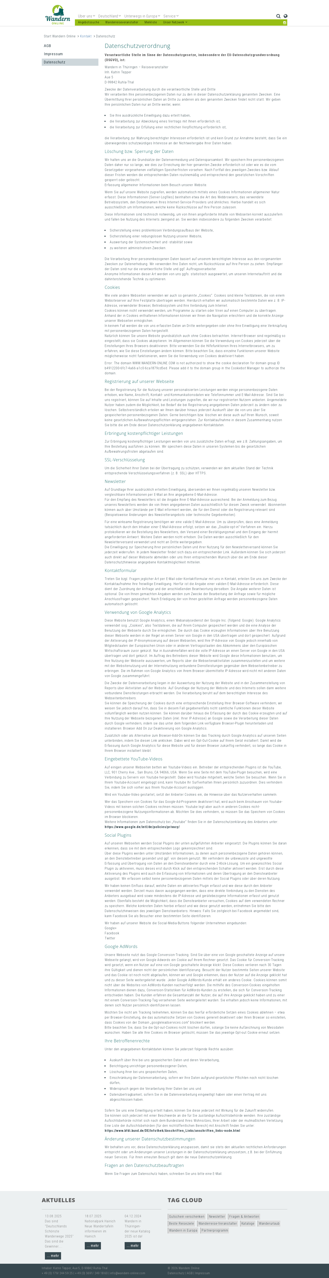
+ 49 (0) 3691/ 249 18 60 (91, 1273)
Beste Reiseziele (181, 1223)
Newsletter (217, 1217)
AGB (47, 45)
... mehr (53, 1256)
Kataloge (248, 1223)
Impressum (53, 53)
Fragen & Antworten (244, 1217)
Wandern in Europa (183, 1230)
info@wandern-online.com (127, 1273)
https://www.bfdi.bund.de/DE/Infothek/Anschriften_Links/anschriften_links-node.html (172, 1131)
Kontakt (86, 36)
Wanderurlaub (269, 1223)
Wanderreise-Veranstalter (217, 1223)
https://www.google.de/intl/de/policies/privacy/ (142, 827)
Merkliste (151, 22)
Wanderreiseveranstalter (121, 22)
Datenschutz (54, 62)
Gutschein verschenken (187, 1217)
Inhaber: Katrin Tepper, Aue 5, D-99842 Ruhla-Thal (75, 1268)
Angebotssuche (88, 22)
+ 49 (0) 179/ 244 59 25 (57, 1273)
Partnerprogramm (215, 1230)
